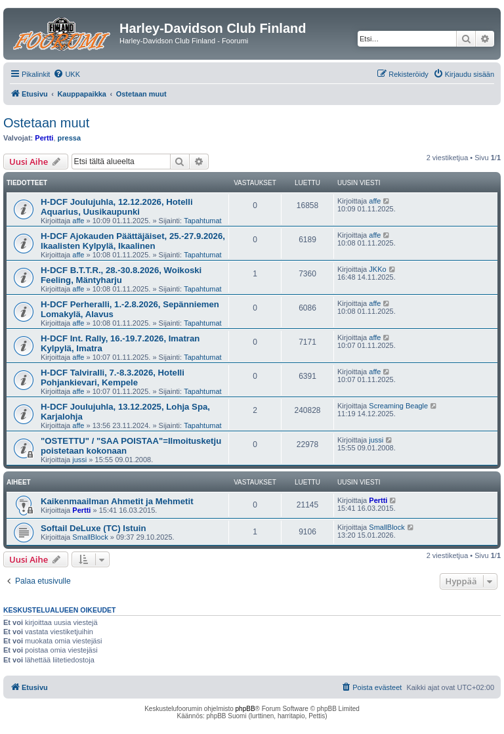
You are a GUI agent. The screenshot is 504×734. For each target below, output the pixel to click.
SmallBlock (90, 537)
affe (78, 221)
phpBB (245, 708)
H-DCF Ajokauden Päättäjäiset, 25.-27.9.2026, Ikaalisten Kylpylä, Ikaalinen (133, 241)
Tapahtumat (202, 221)
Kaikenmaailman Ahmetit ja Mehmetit (117, 501)
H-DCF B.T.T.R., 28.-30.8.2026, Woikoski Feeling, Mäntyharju (121, 275)
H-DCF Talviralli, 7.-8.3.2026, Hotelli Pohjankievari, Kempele (112, 377)
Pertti (44, 138)
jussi (79, 460)
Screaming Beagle (398, 406)
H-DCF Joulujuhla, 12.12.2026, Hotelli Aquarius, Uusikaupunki (117, 207)
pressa (69, 138)
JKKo (377, 269)
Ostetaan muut (46, 123)
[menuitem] (66, 74)
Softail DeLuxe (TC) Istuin (93, 528)
